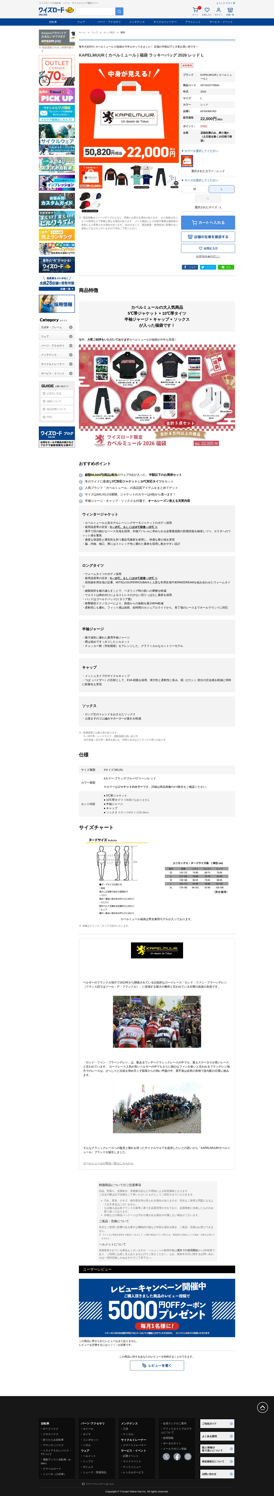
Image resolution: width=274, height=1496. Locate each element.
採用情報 (168, 1437)
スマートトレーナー (134, 1445)
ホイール (88, 1428)
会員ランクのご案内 (174, 1423)
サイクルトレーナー (165, 21)
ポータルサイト (172, 1443)
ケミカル (128, 1434)
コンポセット (91, 1439)
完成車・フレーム (51, 327)
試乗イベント (131, 1455)
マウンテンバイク (53, 1445)
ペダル (87, 1445)
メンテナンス (137, 21)
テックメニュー (132, 1466)
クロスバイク (50, 1434)
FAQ (49, 416)
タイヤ (87, 1434)
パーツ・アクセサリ (109, 21)
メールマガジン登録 (174, 1448)
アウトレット (193, 21)
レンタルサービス (133, 1472)
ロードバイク (50, 1428)
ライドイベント (132, 1461)
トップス (88, 1461)
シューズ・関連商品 (94, 1472)
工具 (125, 1428)
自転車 (53, 21)
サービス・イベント (221, 21)
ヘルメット (89, 1455)
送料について (54, 401)
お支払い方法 (54, 393)
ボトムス (88, 1466)
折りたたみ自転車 (53, 1439)
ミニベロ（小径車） (54, 1474)
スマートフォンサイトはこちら (100, 1484)
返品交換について (56, 409)
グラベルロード (52, 1468)
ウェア (81, 21)
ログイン (113, 1344)
